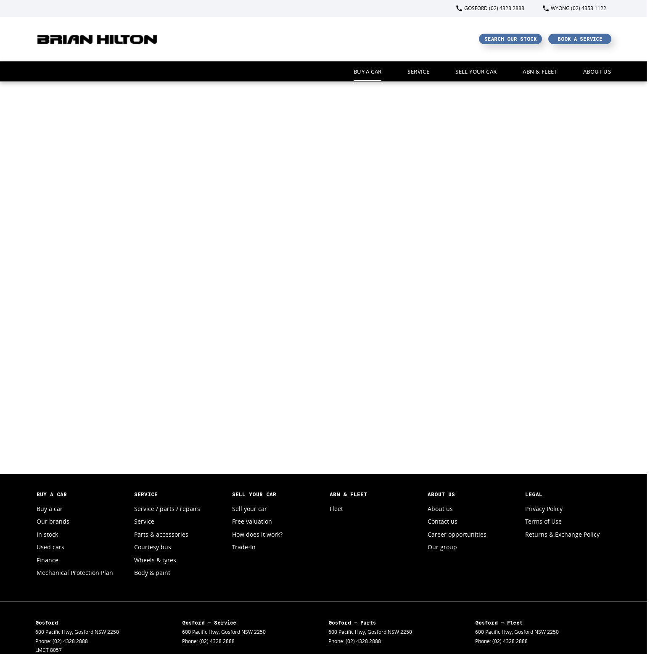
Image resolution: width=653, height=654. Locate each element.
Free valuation (252, 521)
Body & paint (152, 573)
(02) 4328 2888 (70, 641)
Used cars (50, 547)
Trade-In (244, 547)
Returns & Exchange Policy (562, 534)
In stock (47, 534)
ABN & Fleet (540, 71)
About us (440, 509)
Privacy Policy (544, 509)
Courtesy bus (152, 547)
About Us (597, 71)
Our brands (53, 521)
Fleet (336, 509)
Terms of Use (543, 521)
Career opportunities (457, 534)
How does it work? (257, 534)
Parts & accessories (161, 534)
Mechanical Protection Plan (75, 573)
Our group (442, 547)
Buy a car (368, 71)
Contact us (442, 521)
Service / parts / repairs (167, 509)
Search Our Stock (510, 39)
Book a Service (580, 39)
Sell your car (476, 71)
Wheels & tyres (155, 560)
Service (418, 71)
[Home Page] (97, 39)
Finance (47, 560)
